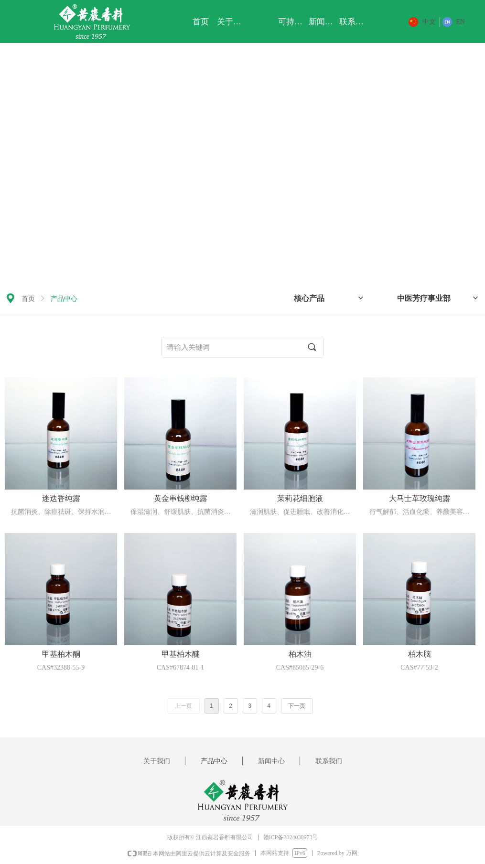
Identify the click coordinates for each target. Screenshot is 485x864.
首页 (28, 298)
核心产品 (329, 298)
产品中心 (64, 298)
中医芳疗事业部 (438, 298)
